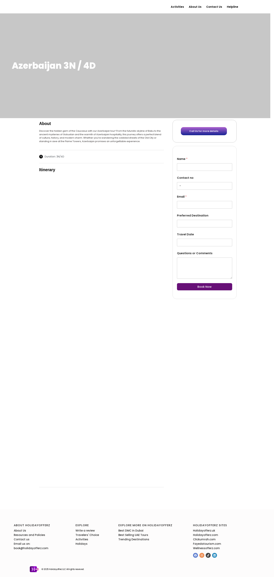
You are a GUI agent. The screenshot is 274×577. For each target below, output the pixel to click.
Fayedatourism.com (207, 544)
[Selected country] (179, 186)
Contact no (185, 177)
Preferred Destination (192, 215)
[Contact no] (204, 186)
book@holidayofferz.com (31, 548)
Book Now (204, 287)
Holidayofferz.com (205, 535)
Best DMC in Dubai (130, 530)
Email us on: (22, 544)
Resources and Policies (29, 535)
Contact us (214, 7)
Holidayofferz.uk (204, 530)
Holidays (82, 544)
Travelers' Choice (87, 535)
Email (182, 196)
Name (182, 159)
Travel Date (185, 234)
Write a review (85, 530)
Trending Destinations (133, 539)
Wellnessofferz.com (206, 548)
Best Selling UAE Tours (133, 535)
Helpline (232, 7)
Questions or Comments (194, 253)
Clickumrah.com (204, 539)
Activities (177, 7)
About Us (195, 7)
